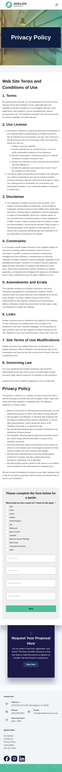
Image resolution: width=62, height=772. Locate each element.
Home (11, 510)
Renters (12, 517)
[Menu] (56, 4)
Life (10, 524)
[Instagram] (14, 759)
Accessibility (9, 745)
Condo (11, 514)
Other (11, 550)
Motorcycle (13, 528)
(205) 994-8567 (17, 713)
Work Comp (13, 543)
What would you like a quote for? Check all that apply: (31, 503)
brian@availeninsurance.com (46, 713)
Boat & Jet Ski (14, 532)
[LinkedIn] (22, 759)
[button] (31, 664)
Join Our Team (10, 748)
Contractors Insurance (17, 546)
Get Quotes (8, 736)
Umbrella (12, 535)
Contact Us (8, 739)
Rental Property (15, 521)
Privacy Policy (10, 742)
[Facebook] (7, 759)
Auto (11, 506)
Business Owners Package (19, 539)
